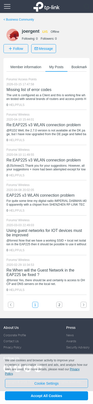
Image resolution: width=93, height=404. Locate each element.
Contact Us (11, 341)
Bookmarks (80, 67)
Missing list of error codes (28, 90)
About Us (11, 327)
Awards (71, 341)
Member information (25, 67)
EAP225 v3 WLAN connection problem (40, 195)
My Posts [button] (56, 67)
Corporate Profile (14, 335)
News (70, 335)
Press (70, 327)
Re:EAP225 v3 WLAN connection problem (43, 125)
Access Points (27, 79)
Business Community (18, 19)
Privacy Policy (12, 347)
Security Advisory (78, 347)
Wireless (24, 114)
